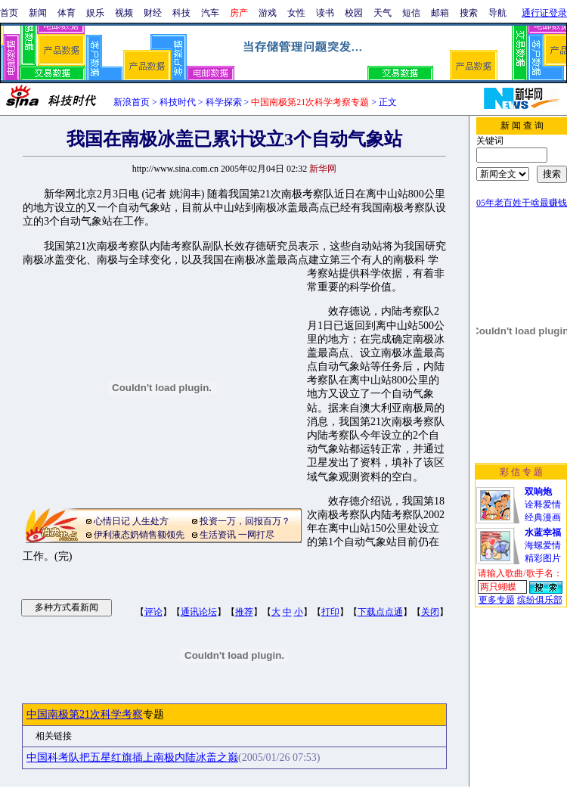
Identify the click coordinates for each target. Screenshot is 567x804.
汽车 (210, 13)
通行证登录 (544, 13)
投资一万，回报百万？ (245, 521)
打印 (330, 612)
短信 (411, 13)
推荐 (244, 612)
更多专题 (497, 599)
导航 (497, 13)
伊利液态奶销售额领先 (139, 534)
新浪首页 (131, 102)
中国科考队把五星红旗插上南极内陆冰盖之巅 (132, 757)
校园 (354, 13)
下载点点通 (380, 612)
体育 (66, 13)
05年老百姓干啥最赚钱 (521, 202)
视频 (124, 13)
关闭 (430, 612)
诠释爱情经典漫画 (543, 504)
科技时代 (178, 102)
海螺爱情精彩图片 (543, 545)
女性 (296, 13)
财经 (153, 13)
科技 (181, 13)
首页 (9, 13)
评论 (153, 612)
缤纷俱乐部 (539, 599)
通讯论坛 (199, 612)
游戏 (268, 13)
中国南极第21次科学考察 (84, 714)
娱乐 (95, 13)
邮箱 (440, 13)
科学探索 (224, 102)
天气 (382, 13)
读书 (325, 13)
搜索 (469, 13)
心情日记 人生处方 (131, 521)
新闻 (38, 13)
